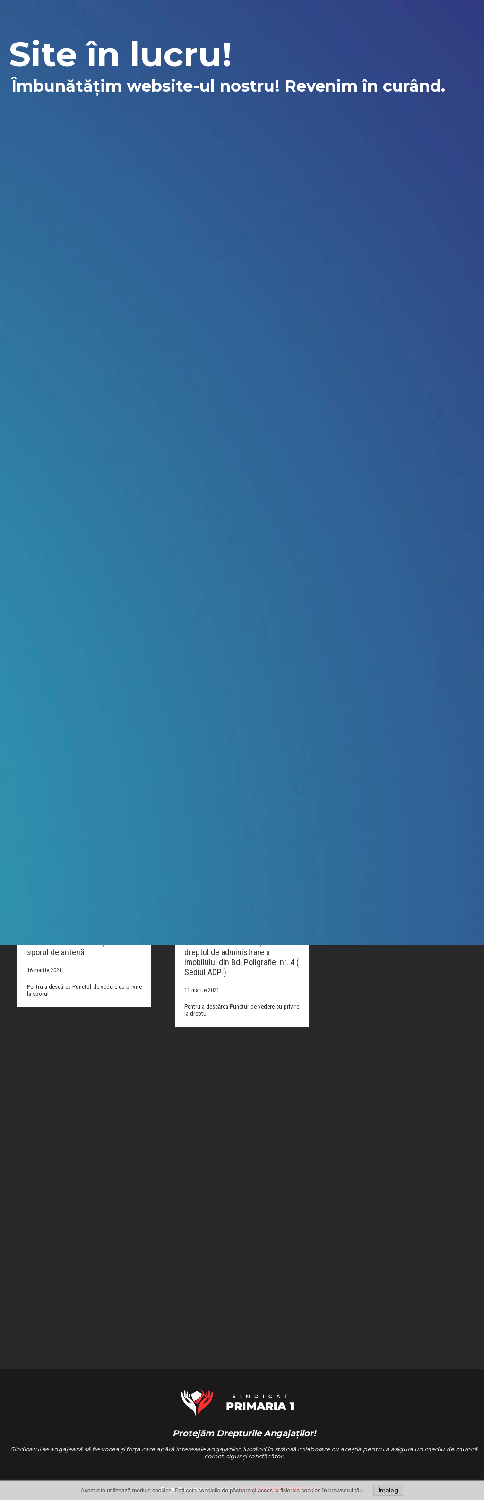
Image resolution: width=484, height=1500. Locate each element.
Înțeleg (388, 1490)
